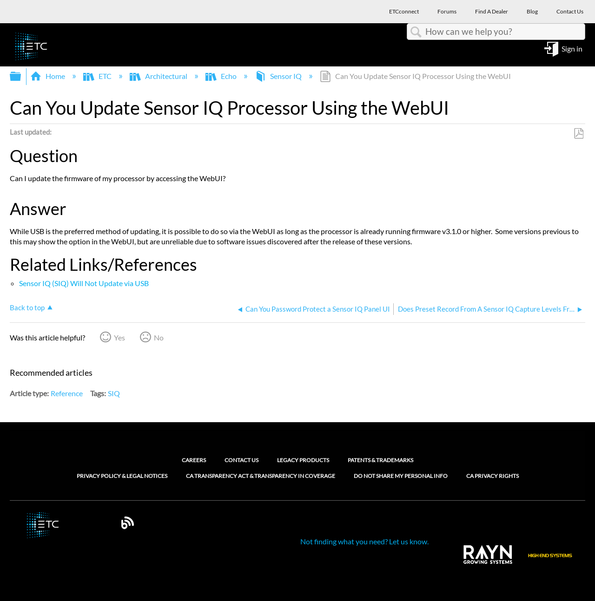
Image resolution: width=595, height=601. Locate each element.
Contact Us (241, 460)
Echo (221, 76)
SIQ (114, 393)
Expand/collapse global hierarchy (21, 76)
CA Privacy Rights (492, 476)
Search (416, 32)
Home (48, 76)
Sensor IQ (279, 76)
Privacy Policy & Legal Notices (122, 476)
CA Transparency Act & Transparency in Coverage (260, 476)
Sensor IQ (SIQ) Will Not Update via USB (84, 283)
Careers (194, 460)
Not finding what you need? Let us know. (364, 541)
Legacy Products (303, 460)
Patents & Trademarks (380, 460)
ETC (98, 76)
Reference (67, 393)
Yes (119, 337)
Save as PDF (578, 133)
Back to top (27, 307)
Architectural (159, 76)
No (159, 337)
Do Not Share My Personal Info (401, 476)
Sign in (572, 48)
